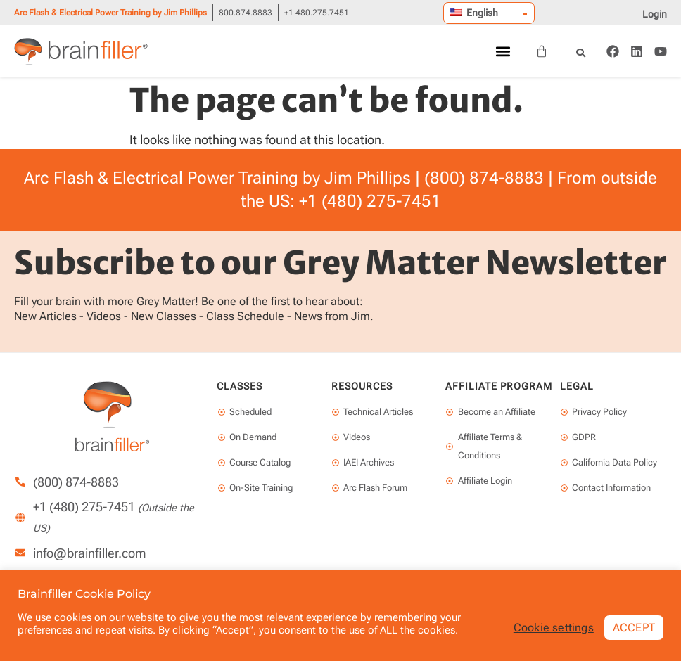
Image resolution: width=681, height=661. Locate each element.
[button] (502, 51)
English (474, 12)
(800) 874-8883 (484, 178)
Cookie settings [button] (554, 627)
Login (654, 14)
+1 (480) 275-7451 (370, 201)
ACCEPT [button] (634, 627)
